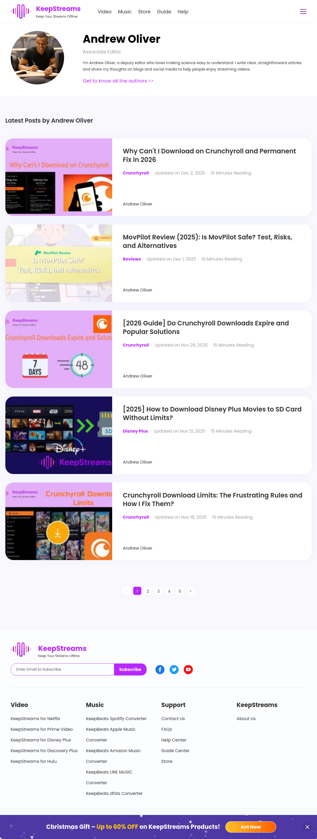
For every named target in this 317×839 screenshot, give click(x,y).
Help (183, 11)
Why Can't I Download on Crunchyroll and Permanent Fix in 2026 (209, 155)
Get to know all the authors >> (118, 80)
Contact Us (173, 719)
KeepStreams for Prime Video (42, 729)
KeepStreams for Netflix (35, 719)
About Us (246, 719)
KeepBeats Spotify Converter (116, 719)
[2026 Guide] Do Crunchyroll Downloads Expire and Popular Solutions (206, 327)
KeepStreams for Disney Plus (41, 740)
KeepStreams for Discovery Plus (44, 751)
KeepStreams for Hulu (34, 761)
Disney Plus (135, 431)
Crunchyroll (136, 173)
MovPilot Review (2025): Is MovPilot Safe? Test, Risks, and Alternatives (207, 241)
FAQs (166, 729)
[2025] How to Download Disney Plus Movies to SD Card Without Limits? (212, 413)
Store (144, 11)
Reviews (132, 259)
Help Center (173, 740)
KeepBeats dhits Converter (114, 793)
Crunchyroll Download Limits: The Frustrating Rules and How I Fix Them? (212, 499)
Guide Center (175, 751)
